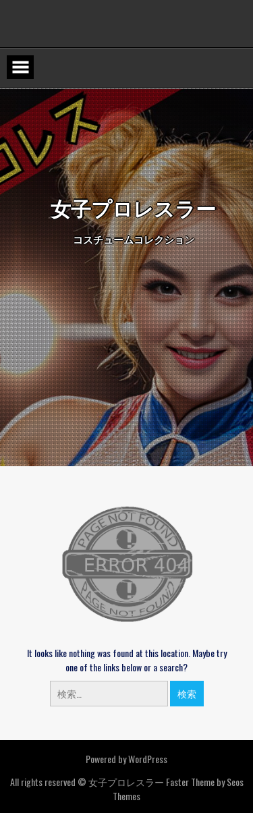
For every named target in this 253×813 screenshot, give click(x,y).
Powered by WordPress (126, 759)
